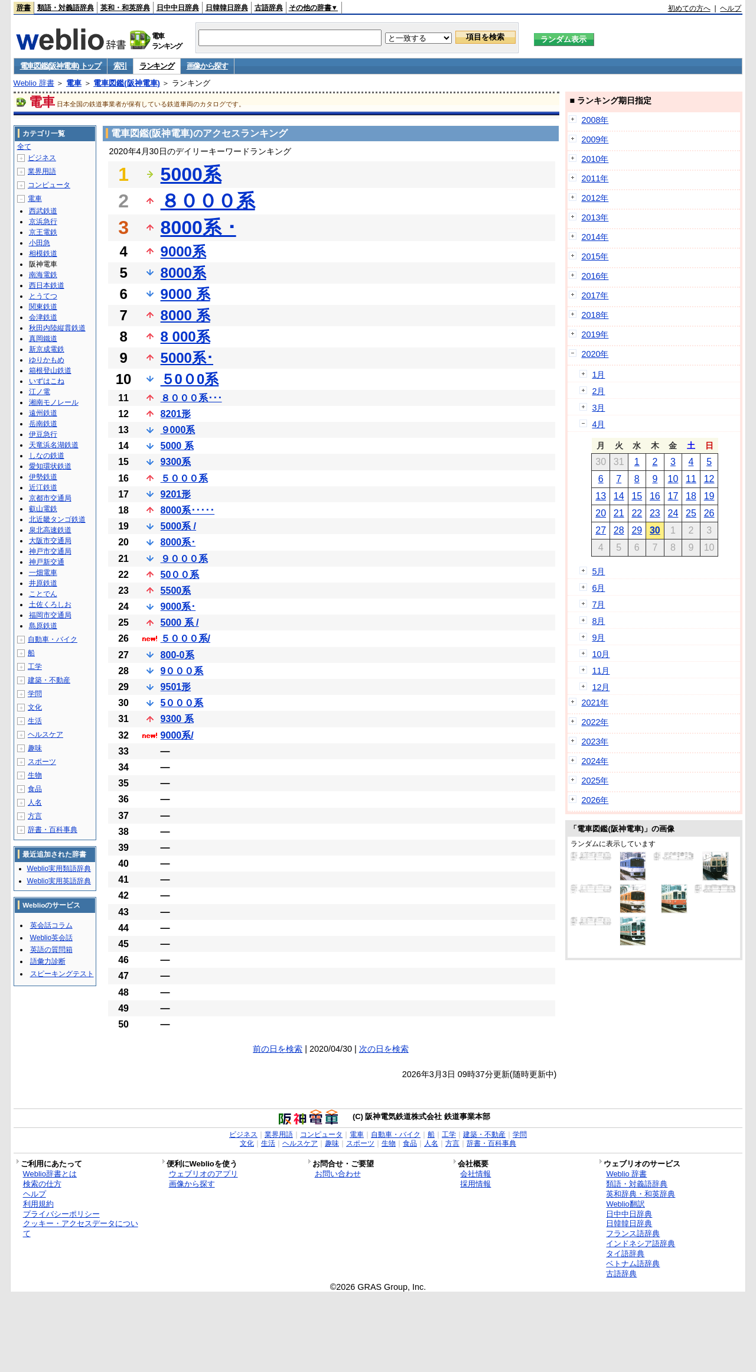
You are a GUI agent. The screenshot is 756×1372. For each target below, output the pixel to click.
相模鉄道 (43, 253)
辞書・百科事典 (52, 829)
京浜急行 (43, 221)
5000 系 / (180, 622)
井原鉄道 (43, 583)
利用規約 (38, 1203)
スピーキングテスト (62, 974)
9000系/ (177, 735)
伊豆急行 (43, 434)
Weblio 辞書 (34, 83)
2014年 (594, 237)
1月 (598, 374)
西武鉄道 (43, 211)
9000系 (183, 251)
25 (691, 513)
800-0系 (177, 655)
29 (636, 530)
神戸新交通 (46, 562)
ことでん (43, 594)
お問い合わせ (338, 1173)
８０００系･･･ (191, 398)
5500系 (176, 591)
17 (673, 496)
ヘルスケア (45, 734)
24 (673, 513)
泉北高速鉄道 (50, 530)
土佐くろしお (50, 604)
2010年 (594, 159)
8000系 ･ (198, 227)
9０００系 (182, 671)
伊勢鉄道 (43, 477)
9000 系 (185, 294)
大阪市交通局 (50, 541)
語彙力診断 (48, 961)
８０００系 (208, 201)
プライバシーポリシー (61, 1214)
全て (24, 146)
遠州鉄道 (43, 413)
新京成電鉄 (46, 349)
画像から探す (207, 65)
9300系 (176, 462)
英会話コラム (51, 925)
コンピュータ (49, 185)
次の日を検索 (384, 1049)
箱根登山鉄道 (50, 370)
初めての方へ (689, 8)
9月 (598, 637)
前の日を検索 (277, 1049)
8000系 (183, 273)
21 (619, 513)
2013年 (594, 217)
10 (673, 479)
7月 (598, 604)
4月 (598, 424)
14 (619, 496)
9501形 (176, 687)
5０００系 (182, 703)
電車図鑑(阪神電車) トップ (60, 65)
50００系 (180, 575)
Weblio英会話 (51, 938)
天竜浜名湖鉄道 (54, 445)
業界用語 (42, 171)
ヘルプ (730, 8)
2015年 (594, 256)
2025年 (594, 780)
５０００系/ (185, 638)
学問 (35, 694)
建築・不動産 (49, 680)
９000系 (178, 430)
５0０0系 (190, 379)
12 (709, 479)
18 (691, 496)
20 (600, 513)
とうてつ (43, 296)
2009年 (594, 139)
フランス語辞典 (633, 1233)
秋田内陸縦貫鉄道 (57, 328)
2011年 (594, 178)
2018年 (594, 315)
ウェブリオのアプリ (203, 1173)
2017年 (594, 295)
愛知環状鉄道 (50, 466)
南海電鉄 (43, 275)
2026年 (594, 800)
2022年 (594, 722)
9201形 (176, 494)
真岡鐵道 (43, 338)
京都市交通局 (50, 498)
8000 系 (185, 315)
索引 (120, 65)
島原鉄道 (43, 626)
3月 (598, 407)
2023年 (594, 741)
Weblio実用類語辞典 (59, 868)
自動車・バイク (52, 639)
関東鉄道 (43, 307)
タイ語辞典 (625, 1253)
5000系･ (187, 358)
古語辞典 (269, 7)
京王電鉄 (43, 232)
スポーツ (42, 761)
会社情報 (475, 1173)
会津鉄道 (43, 317)
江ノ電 (39, 392)
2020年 (594, 354)
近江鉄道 (43, 487)
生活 (35, 721)
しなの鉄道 (46, 455)
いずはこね (46, 381)
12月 (601, 687)
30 (655, 530)
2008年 (594, 120)
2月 (598, 391)
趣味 (35, 748)
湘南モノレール (54, 402)
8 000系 (185, 336)
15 (636, 496)
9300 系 (177, 719)
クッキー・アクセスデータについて (80, 1228)
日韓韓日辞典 (227, 7)
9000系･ (178, 607)
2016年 (594, 276)
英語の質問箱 (51, 949)
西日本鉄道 (46, 285)
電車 (74, 83)
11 (691, 479)
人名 (35, 802)
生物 (35, 775)
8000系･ (178, 542)
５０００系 (184, 478)
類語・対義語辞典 (65, 7)
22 (636, 513)
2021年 (594, 702)
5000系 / (178, 526)
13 (600, 496)
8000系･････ (188, 510)
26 (709, 513)
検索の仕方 (42, 1183)
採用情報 (475, 1183)
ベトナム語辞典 (633, 1263)
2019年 (594, 334)
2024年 (594, 761)
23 (655, 513)
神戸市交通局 (50, 551)
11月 (601, 670)
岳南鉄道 (43, 424)
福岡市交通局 (50, 615)
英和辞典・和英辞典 (640, 1193)
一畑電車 (43, 572)
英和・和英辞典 (125, 7)
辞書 (24, 7)
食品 (35, 789)
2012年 (594, 198)
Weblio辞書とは (50, 1173)
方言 (35, 816)
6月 (598, 588)
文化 (35, 707)
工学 (35, 666)
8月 (598, 621)
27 (600, 530)
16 (655, 496)
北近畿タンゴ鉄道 (57, 519)
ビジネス (42, 158)
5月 (598, 571)
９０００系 (184, 559)
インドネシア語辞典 (640, 1243)
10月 (601, 654)
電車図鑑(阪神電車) (126, 83)
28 (619, 530)
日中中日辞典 (178, 7)
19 (709, 496)
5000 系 (177, 446)
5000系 (191, 174)
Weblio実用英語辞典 (59, 881)
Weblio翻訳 (625, 1203)
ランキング (156, 65)
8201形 (176, 414)
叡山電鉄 (43, 509)
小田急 (39, 243)
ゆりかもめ (46, 360)
